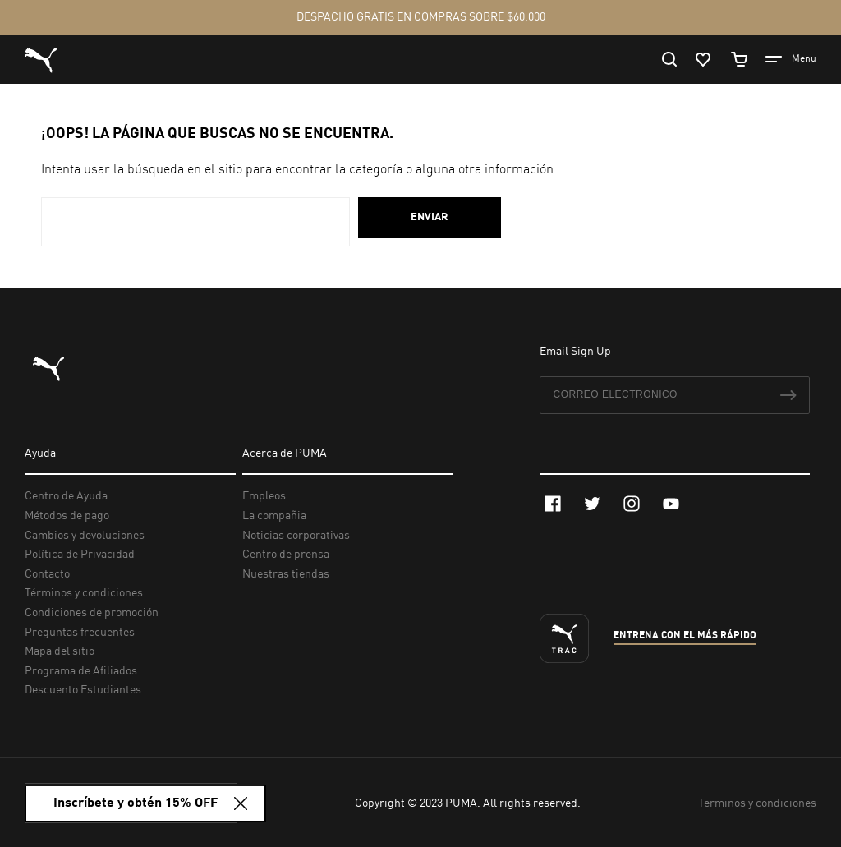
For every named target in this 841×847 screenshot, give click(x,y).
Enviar (429, 217)
